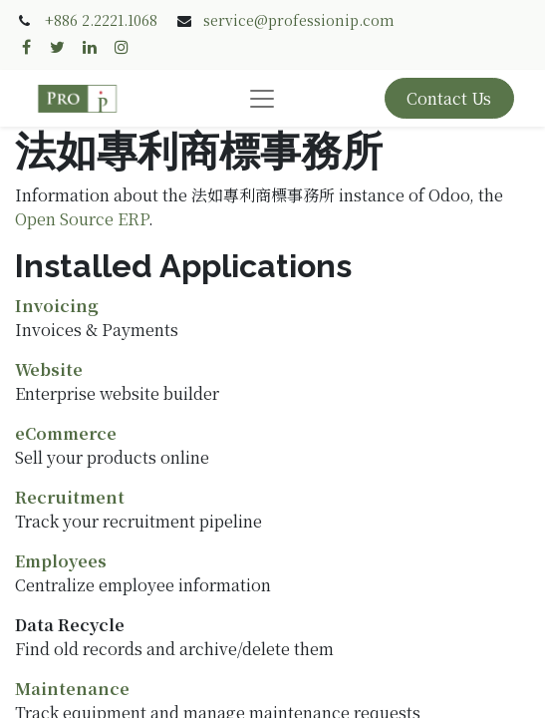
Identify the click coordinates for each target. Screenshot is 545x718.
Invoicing (57, 305)
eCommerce (66, 433)
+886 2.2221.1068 (101, 20)
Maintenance (72, 688)
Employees (61, 560)
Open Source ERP (81, 218)
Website (49, 369)
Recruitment (70, 497)
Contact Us (449, 98)
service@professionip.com (299, 20)
